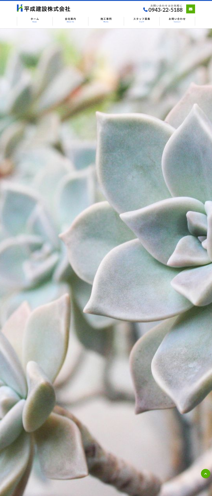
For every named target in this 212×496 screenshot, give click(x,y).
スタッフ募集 (141, 20)
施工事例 (106, 20)
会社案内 (70, 20)
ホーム (35, 20)
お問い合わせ (177, 20)
